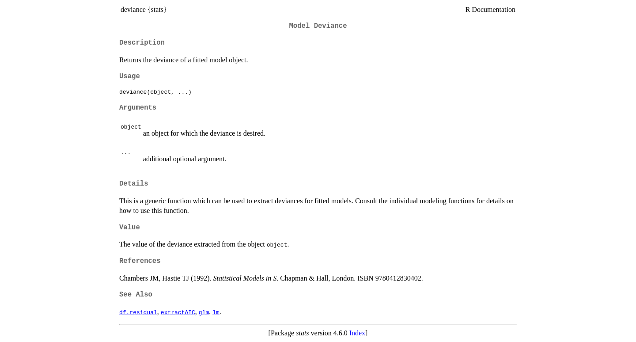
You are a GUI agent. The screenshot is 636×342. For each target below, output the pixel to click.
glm (204, 312)
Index (357, 333)
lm (216, 312)
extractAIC (178, 312)
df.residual (138, 312)
